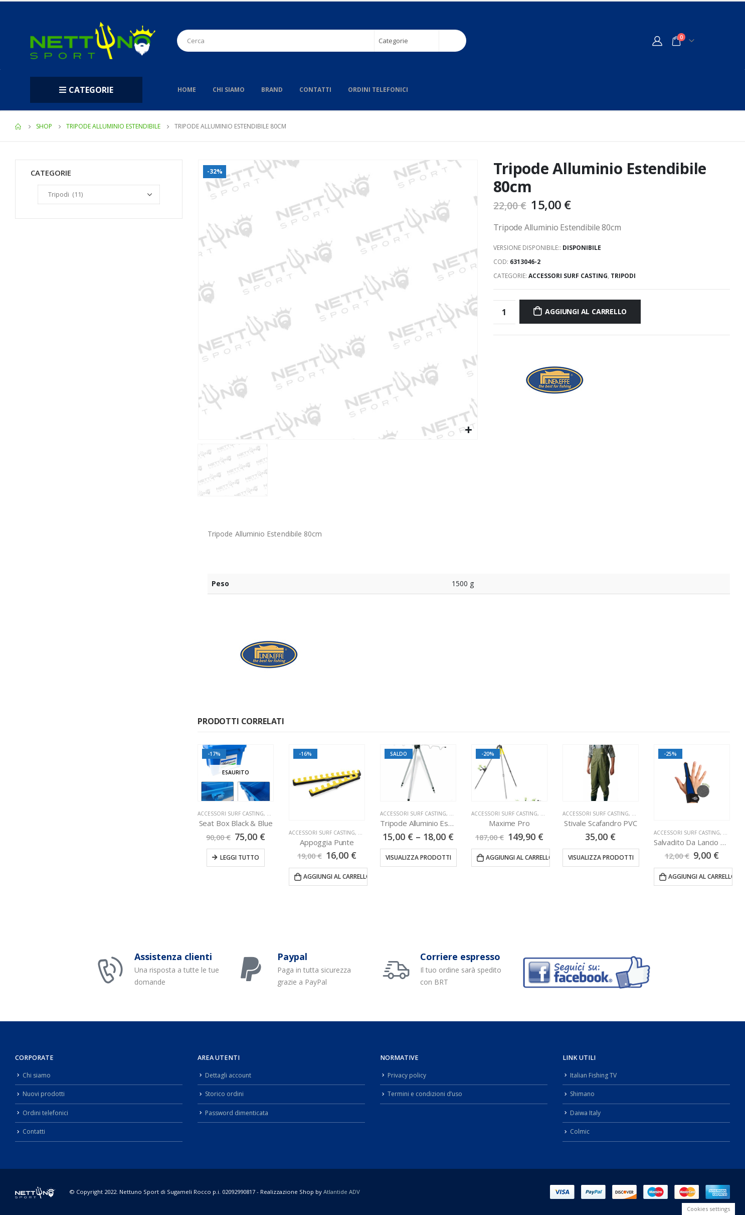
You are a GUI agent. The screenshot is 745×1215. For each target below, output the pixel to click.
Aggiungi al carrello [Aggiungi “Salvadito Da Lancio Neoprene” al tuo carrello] (700, 876)
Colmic (580, 1131)
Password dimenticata (238, 1113)
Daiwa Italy (585, 1113)
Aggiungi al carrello (586, 311)
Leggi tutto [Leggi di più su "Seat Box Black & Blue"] (239, 857)
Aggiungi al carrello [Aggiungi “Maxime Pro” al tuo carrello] (518, 857)
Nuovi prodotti (44, 1094)
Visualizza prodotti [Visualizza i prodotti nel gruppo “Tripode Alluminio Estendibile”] (418, 857)
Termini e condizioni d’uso (427, 1094)
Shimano (583, 1094)
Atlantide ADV (341, 1191)
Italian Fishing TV (594, 1075)
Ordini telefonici (378, 89)
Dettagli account (229, 1075)
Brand (272, 89)
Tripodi (623, 276)
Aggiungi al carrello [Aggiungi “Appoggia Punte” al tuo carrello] (335, 876)
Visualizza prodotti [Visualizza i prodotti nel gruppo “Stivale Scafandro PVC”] (601, 857)
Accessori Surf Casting (568, 276)
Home (186, 89)
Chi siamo (229, 89)
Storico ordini (225, 1094)
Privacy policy (407, 1075)
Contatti (315, 89)
